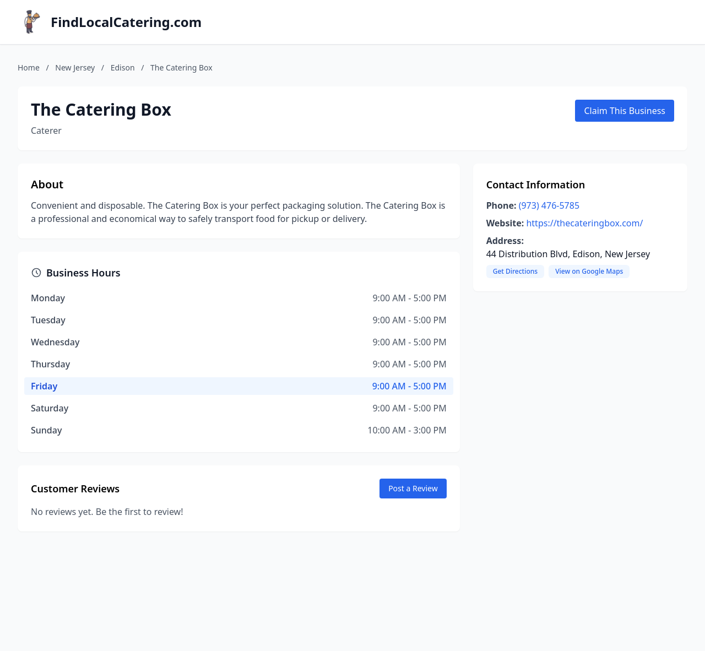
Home (29, 67)
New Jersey (75, 67)
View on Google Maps (589, 271)
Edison (123, 67)
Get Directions (515, 271)
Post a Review (413, 488)
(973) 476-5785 (549, 205)
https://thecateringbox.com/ (584, 223)
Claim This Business (624, 111)
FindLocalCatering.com (126, 22)
